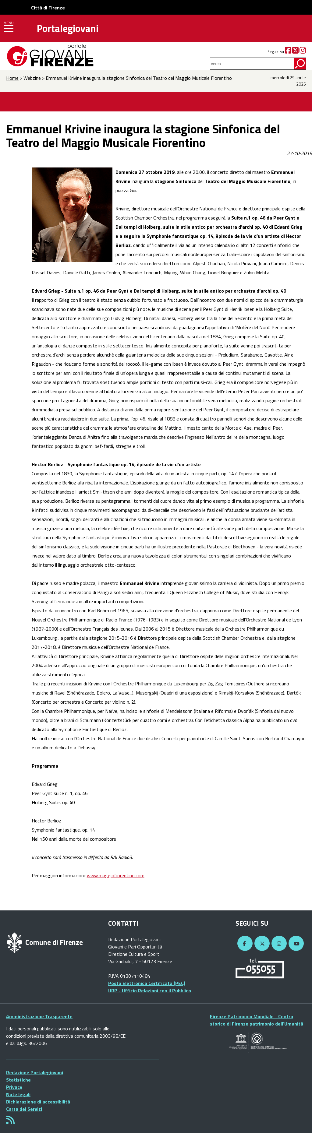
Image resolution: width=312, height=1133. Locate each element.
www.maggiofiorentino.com (115, 875)
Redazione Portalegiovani (34, 1072)
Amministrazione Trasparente (39, 1016)
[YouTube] (295, 943)
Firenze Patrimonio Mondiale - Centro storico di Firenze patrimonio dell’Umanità (256, 1020)
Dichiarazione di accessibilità (38, 1101)
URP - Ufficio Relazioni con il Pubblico (149, 990)
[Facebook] (288, 52)
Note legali (18, 1094)
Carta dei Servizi (24, 1109)
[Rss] (10, 1121)
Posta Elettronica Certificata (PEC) (146, 983)
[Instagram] (303, 52)
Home (12, 78)
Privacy (14, 1087)
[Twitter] (295, 52)
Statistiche (18, 1079)
